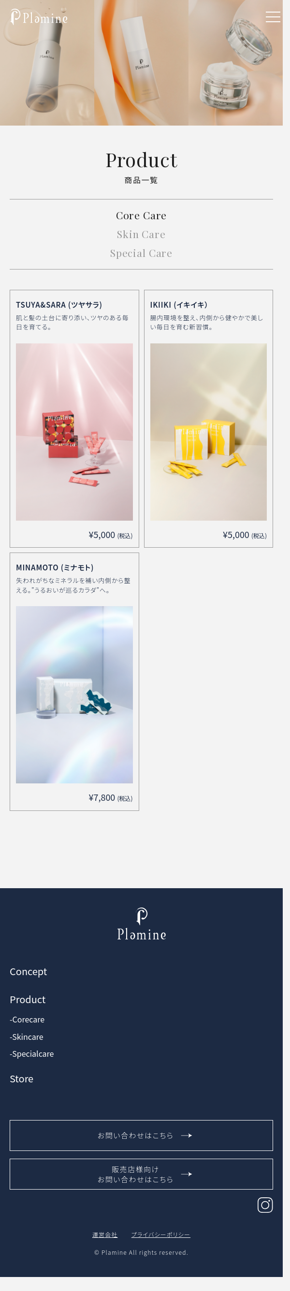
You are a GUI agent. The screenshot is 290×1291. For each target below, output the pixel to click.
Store (21, 1078)
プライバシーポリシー (160, 1234)
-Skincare (27, 1036)
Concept (28, 971)
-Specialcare (32, 1053)
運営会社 (105, 1234)
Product (27, 999)
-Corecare (27, 1019)
